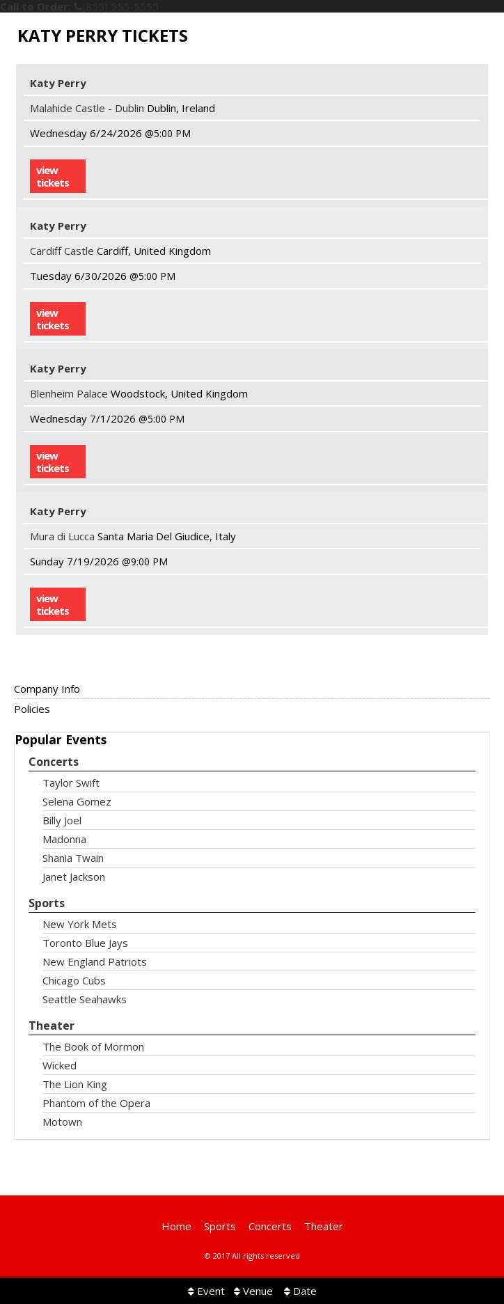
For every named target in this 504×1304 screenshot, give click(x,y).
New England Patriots (94, 961)
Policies (32, 709)
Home (176, 1226)
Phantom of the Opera (96, 1103)
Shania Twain (73, 858)
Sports (47, 904)
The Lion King (74, 1084)
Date (300, 1291)
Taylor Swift (71, 783)
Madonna (64, 839)
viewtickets (52, 176)
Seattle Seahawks (84, 999)
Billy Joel (61, 820)
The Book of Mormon (93, 1046)
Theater (51, 1026)
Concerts (54, 762)
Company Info (47, 689)
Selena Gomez (76, 801)
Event (206, 1291)
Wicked (59, 1065)
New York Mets (79, 924)
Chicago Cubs (74, 980)
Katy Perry (58, 83)
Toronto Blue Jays (85, 943)
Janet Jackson (73, 876)
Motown (62, 1122)
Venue (253, 1291)
